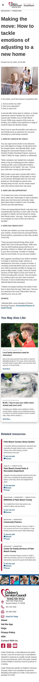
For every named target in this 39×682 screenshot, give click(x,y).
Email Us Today (12, 616)
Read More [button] (6, 369)
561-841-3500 (9, 534)
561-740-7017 (9, 510)
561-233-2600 (9, 456)
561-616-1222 (9, 564)
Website (7, 459)
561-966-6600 (9, 485)
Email (7, 490)
